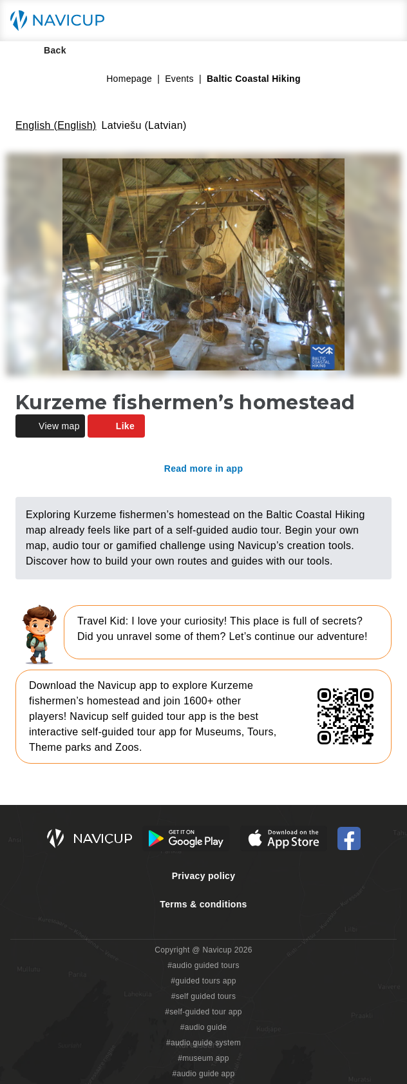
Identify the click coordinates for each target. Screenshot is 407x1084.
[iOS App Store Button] (283, 838)
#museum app (203, 1058)
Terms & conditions (203, 904)
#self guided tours (203, 996)
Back (46, 50)
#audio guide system (203, 1042)
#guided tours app (203, 980)
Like (116, 426)
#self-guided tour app (203, 1011)
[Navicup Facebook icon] (349, 838)
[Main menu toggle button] (384, 21)
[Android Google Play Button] (186, 838)
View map (50, 426)
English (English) (56, 125)
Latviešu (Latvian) (144, 125)
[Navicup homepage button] (61, 20)
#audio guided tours (203, 965)
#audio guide (203, 1027)
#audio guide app (203, 1073)
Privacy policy (204, 876)
